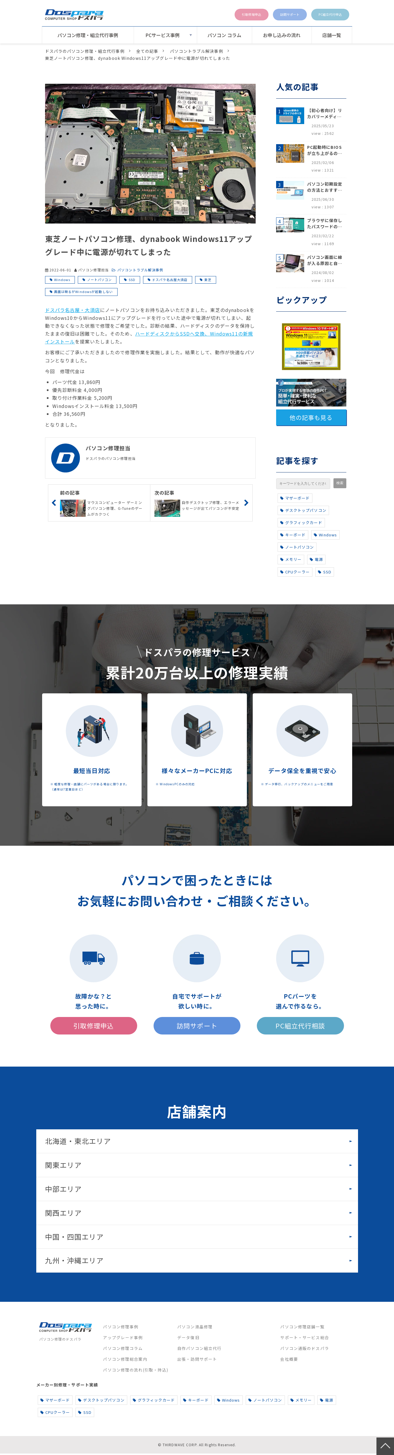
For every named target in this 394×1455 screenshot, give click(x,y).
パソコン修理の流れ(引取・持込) (135, 1371)
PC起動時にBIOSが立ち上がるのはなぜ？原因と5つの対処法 (325, 150)
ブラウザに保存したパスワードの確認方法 (325, 223)
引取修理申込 (228, 14)
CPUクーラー (295, 572)
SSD (132, 279)
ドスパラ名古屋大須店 (169, 279)
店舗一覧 (331, 35)
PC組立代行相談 (300, 1026)
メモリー (291, 559)
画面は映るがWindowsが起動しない (83, 291)
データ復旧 (188, 1339)
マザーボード (295, 498)
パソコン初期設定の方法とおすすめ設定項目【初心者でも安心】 (325, 187)
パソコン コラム (224, 35)
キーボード (293, 535)
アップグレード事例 (123, 1339)
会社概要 (289, 1360)
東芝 (207, 279)
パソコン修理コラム (123, 1350)
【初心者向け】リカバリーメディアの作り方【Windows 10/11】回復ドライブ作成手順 (325, 113)
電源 (316, 559)
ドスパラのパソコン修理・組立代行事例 (85, 51)
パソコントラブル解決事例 (196, 51)
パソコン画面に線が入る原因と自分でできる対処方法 (325, 260)
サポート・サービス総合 (304, 1339)
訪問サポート (275, 14)
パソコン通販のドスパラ (304, 1350)
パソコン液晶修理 (195, 1328)
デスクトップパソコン (303, 510)
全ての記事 (147, 51)
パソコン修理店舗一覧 (302, 1328)
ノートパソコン (99, 279)
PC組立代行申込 (325, 14)
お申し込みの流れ (281, 35)
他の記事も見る (311, 417)
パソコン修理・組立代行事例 (87, 35)
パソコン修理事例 (120, 1328)
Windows (62, 279)
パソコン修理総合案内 (125, 1360)
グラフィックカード (301, 522)
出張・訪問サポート (197, 1360)
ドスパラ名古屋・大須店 (72, 309)
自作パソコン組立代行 (199, 1350)
